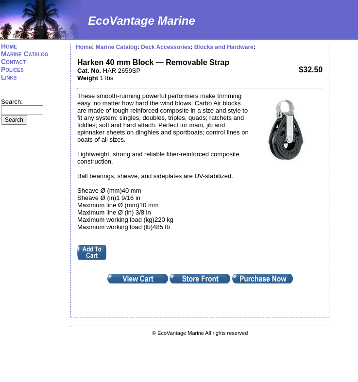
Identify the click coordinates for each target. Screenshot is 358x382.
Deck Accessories (165, 47)
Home (9, 46)
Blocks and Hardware (224, 47)
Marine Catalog (25, 54)
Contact (13, 62)
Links (9, 77)
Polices (12, 69)
